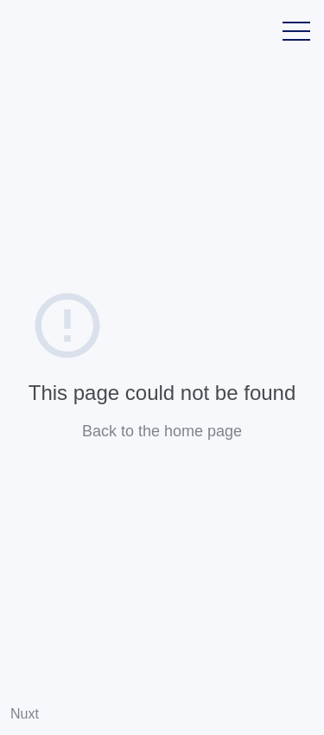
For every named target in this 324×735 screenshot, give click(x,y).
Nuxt (24, 713)
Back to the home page (162, 431)
